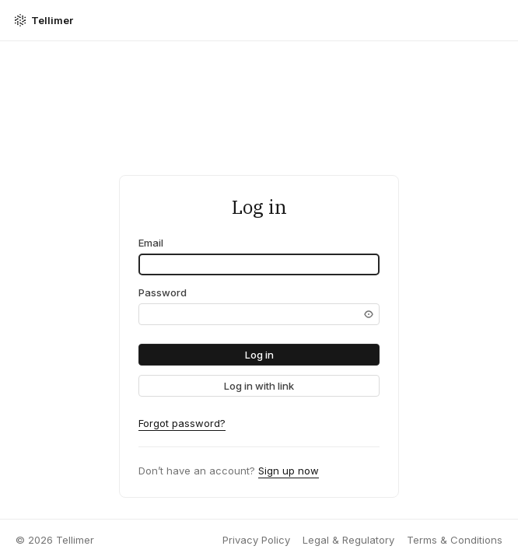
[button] (259, 355)
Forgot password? (182, 423)
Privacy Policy (256, 540)
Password (162, 292)
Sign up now (288, 470)
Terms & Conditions (454, 540)
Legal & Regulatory (348, 540)
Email (150, 242)
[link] (259, 386)
